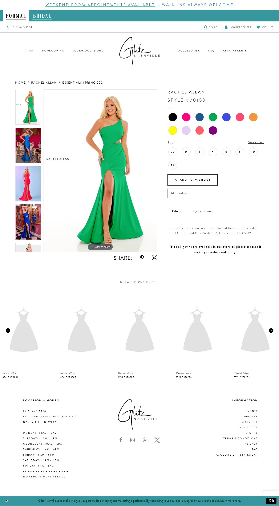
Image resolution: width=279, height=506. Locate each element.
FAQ (255, 450)
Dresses (251, 417)
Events (252, 412)
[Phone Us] (19, 27)
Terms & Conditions (240, 439)
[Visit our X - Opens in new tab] (157, 441)
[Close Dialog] (7, 501)
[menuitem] (16, 15)
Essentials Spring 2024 (83, 82)
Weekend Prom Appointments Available (100, 5)
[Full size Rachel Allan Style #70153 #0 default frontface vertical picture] (100, 171)
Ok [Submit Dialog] (271, 501)
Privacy (251, 444)
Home (20, 82)
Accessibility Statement (237, 455)
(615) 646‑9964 (34, 412)
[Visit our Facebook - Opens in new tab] (120, 441)
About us (250, 423)
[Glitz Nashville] (139, 51)
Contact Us (248, 428)
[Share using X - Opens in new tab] (154, 258)
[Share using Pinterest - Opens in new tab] (142, 258)
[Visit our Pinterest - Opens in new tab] (144, 441)
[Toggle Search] (211, 27)
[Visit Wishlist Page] (265, 27)
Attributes (179, 194)
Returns (251, 433)
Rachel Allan (44, 82)
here (237, 501)
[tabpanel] (28, 108)
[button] (238, 27)
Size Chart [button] (255, 142)
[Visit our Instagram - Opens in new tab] (132, 441)
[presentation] (24, 331)
